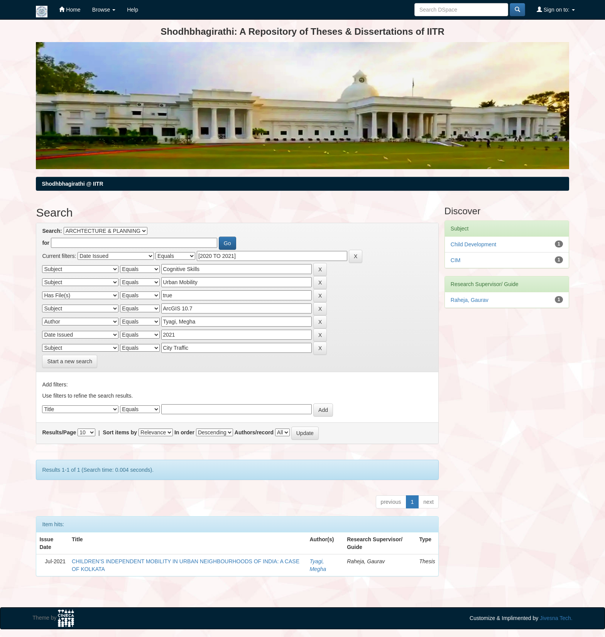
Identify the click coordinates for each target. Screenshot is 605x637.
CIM (456, 260)
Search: (52, 231)
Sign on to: (556, 9)
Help (132, 10)
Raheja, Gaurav (469, 300)
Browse (104, 10)
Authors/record (254, 432)
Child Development (473, 244)
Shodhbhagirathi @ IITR (72, 184)
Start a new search (69, 361)
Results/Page (59, 432)
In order (184, 432)
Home (69, 9)
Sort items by (120, 432)
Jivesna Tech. (556, 618)
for (45, 243)
